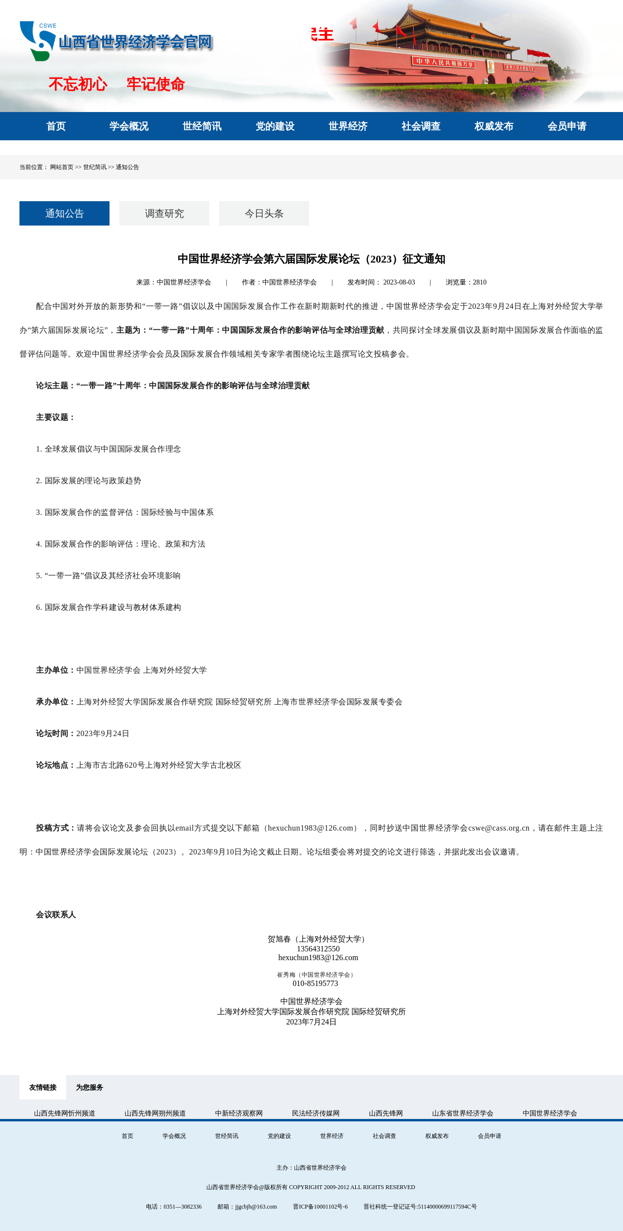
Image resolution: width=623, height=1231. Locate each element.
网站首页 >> (66, 167)
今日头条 (264, 213)
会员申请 (489, 1136)
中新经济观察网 (239, 1113)
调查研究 (164, 213)
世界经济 (332, 1136)
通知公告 (127, 167)
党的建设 (279, 1136)
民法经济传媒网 (316, 1113)
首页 (127, 1136)
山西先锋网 (386, 1113)
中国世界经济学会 (550, 1113)
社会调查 (384, 1136)
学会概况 (174, 1136)
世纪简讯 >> (99, 167)
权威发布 (437, 1136)
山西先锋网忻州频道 (64, 1113)
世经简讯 (226, 1136)
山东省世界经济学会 (463, 1113)
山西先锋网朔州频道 (155, 1113)
